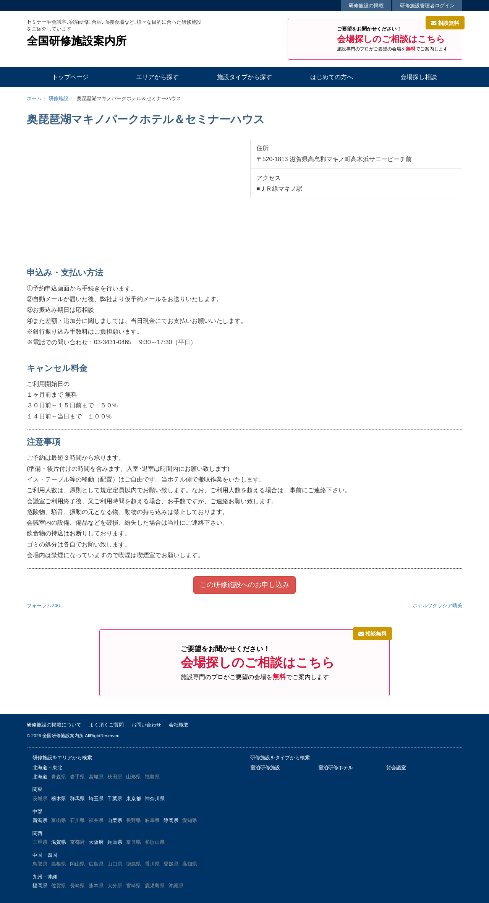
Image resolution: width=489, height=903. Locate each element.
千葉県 (114, 798)
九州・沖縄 (44, 877)
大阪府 (96, 842)
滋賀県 (58, 842)
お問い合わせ (146, 725)
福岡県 (39, 885)
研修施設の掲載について (54, 725)
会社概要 (179, 725)
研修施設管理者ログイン (427, 5)
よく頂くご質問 (106, 725)
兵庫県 (114, 842)
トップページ (70, 77)
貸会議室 (396, 767)
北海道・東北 (47, 767)
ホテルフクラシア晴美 (437, 605)
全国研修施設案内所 (76, 41)
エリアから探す (157, 77)
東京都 (133, 798)
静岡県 (171, 820)
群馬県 (77, 798)
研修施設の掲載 (366, 5)
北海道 (39, 777)
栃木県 (58, 798)
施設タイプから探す (244, 77)
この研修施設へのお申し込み (244, 584)
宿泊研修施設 (265, 767)
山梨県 (114, 820)
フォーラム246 (43, 605)
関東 (37, 789)
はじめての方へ (331, 77)
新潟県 (39, 820)
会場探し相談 (418, 77)
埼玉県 (96, 798)
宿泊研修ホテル (335, 767)
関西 (37, 833)
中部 (37, 811)
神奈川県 (155, 798)
